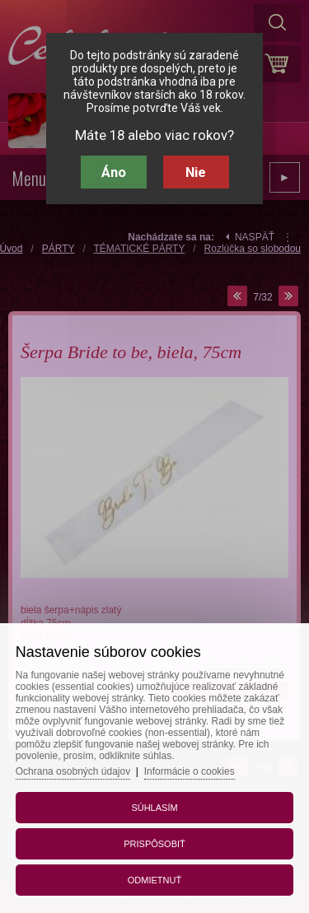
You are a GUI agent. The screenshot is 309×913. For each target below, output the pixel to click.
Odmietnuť (154, 880)
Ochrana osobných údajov (73, 771)
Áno (113, 172)
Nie (195, 172)
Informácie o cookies (189, 771)
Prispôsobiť (154, 844)
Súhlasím (154, 808)
